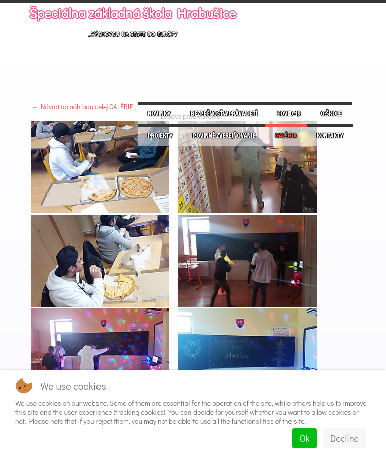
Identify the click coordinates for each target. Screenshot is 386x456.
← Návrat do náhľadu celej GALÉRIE (82, 106)
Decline (344, 438)
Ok (304, 438)
